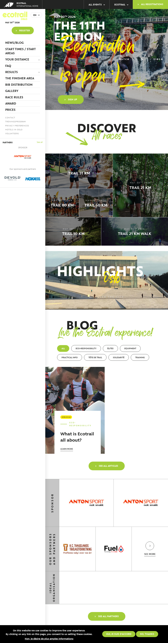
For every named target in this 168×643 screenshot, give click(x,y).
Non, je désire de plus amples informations (49, 638)
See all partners (108, 616)
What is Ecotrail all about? (77, 436)
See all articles (108, 465)
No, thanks (147, 633)
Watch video (141, 59)
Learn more (66, 448)
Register (24, 30)
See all (40, 142)
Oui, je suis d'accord (118, 633)
